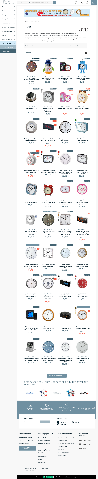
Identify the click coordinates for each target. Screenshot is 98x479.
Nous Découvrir (7, 51)
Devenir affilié (62, 455)
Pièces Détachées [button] (9, 43)
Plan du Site (61, 449)
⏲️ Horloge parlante (63, 452)
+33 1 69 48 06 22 (24, 443)
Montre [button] (8, 35)
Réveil (40, 459)
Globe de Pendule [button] (8, 39)
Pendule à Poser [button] (8, 23)
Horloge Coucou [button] (8, 19)
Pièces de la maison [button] (8, 47)
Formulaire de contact (27, 448)
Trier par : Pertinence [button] (77, 45)
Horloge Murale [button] (8, 15)
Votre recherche (35, 21)
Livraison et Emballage (44, 440)
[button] (76, 2)
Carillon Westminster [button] (8, 27)
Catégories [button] (28, 46)
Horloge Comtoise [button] (8, 31)
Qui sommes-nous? (63, 446)
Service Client (42, 437)
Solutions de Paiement (44, 443)
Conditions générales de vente (66, 437)
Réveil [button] (8, 11)
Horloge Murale (42, 462)
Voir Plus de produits (56, 376)
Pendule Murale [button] (8, 7)
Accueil (27, 21)
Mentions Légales (63, 440)
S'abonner (45, 422)
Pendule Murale (42, 456)
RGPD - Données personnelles (66, 443)
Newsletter (28, 419)
